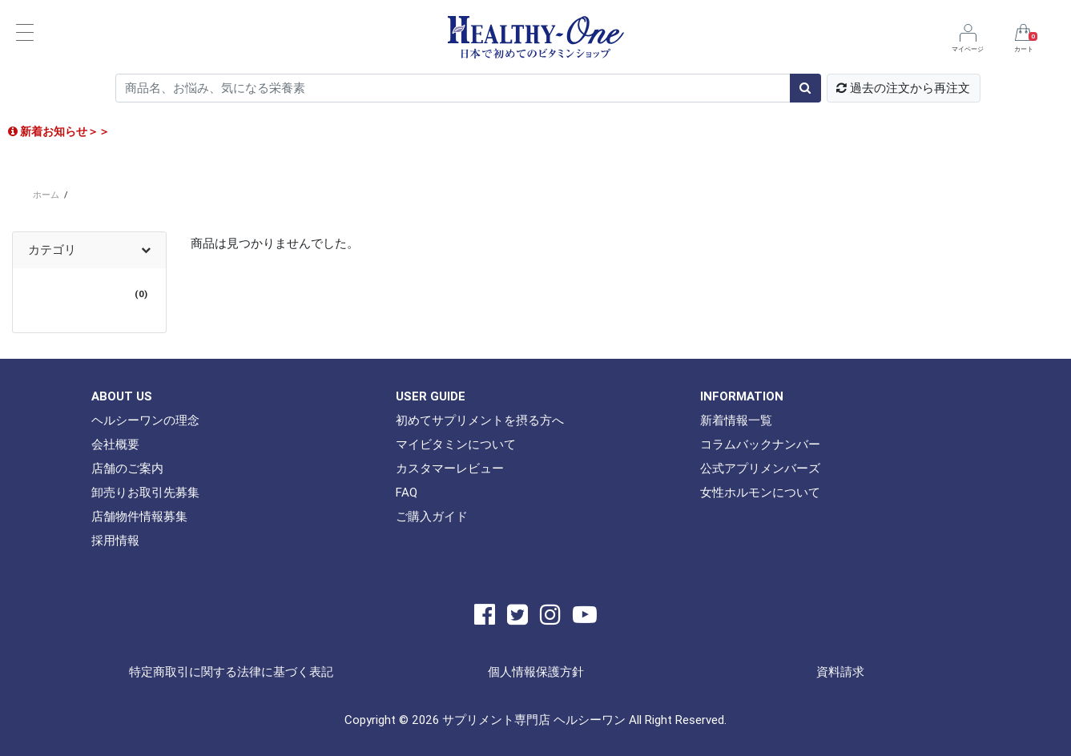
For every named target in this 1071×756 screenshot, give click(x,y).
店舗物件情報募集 (139, 516)
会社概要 (115, 444)
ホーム (46, 194)
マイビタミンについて (456, 444)
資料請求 (840, 671)
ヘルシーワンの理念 (145, 420)
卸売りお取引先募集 (145, 492)
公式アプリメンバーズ (760, 468)
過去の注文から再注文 (903, 87)
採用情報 (115, 540)
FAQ (406, 492)
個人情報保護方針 (536, 671)
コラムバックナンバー (760, 444)
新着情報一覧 (736, 420)
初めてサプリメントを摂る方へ (480, 420)
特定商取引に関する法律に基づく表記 (231, 671)
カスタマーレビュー (450, 468)
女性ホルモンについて (760, 492)
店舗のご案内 (127, 468)
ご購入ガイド (432, 516)
